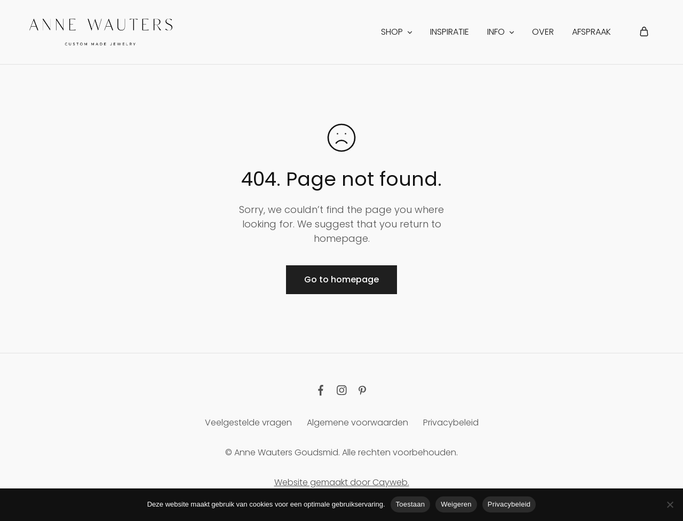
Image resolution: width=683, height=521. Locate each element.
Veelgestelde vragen (248, 422)
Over (543, 32)
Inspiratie (449, 32)
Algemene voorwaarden (357, 422)
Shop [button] (397, 32)
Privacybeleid (451, 422)
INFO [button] (501, 32)
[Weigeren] (669, 504)
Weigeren (456, 504)
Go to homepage (341, 279)
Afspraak (591, 32)
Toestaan (410, 504)
